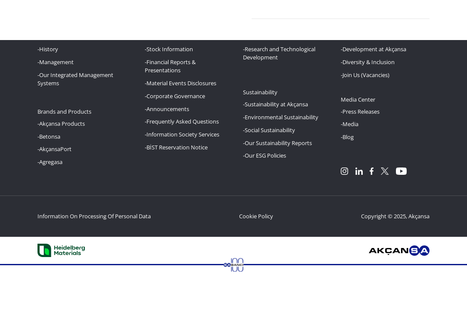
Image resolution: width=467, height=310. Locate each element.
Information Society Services (182, 134)
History (48, 49)
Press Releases (361, 111)
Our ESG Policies (265, 155)
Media (350, 124)
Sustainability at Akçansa (276, 104)
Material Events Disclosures (181, 83)
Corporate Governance (175, 96)
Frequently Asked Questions (182, 121)
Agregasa (50, 162)
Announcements (167, 109)
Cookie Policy (256, 216)
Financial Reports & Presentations (170, 66)
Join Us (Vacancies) (365, 75)
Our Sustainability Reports (278, 143)
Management (56, 62)
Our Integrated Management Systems (75, 79)
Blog (348, 137)
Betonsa (49, 136)
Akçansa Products (62, 123)
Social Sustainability (270, 130)
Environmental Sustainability (281, 117)
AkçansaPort (55, 149)
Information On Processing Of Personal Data (94, 216)
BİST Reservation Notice (177, 147)
